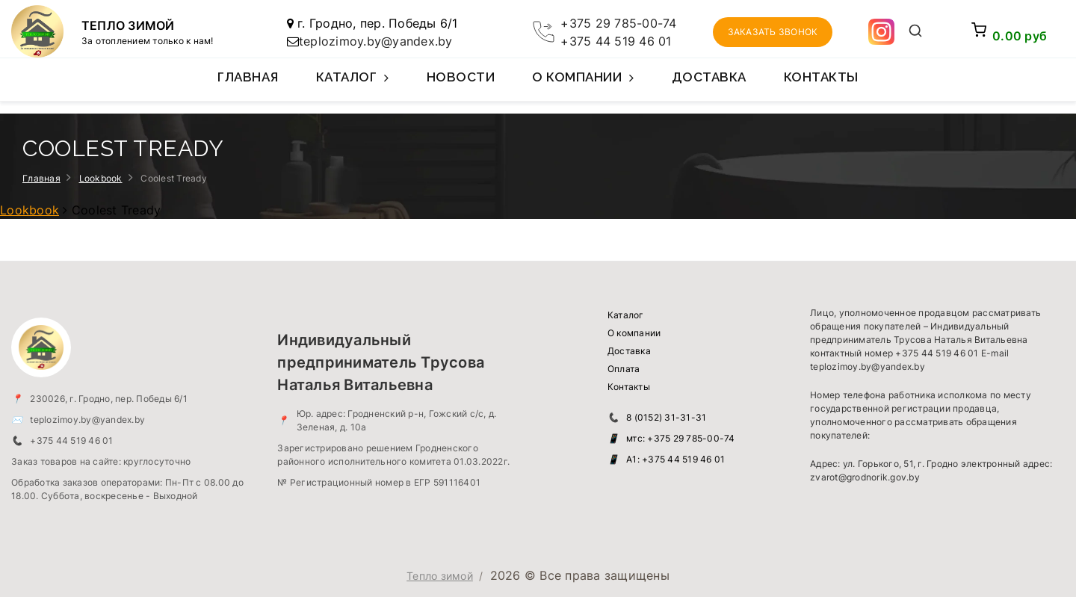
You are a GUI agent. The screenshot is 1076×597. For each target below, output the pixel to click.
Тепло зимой (439, 575)
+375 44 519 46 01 (615, 41)
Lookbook (101, 178)
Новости (461, 76)
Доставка (709, 76)
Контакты (821, 76)
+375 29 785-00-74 (618, 23)
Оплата (623, 368)
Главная (248, 76)
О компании (583, 85)
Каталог (352, 85)
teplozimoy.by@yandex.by (376, 41)
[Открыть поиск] (915, 32)
